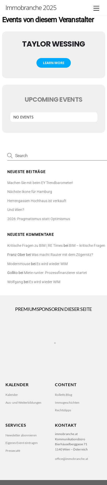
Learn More (53, 62)
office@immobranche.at (71, 459)
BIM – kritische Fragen (87, 245)
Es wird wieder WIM (52, 264)
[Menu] (96, 8)
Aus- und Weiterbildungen (23, 402)
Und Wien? (15, 210)
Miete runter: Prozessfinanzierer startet (55, 273)
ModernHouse (18, 264)
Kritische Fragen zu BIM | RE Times (35, 245)
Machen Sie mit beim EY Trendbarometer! (40, 183)
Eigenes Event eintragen (21, 443)
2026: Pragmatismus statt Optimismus (38, 219)
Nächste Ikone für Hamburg (29, 192)
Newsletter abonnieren (21, 435)
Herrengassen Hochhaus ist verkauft (36, 201)
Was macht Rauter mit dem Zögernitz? (62, 255)
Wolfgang (15, 282)
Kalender (11, 395)
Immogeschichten (67, 402)
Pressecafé (12, 451)
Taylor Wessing (53, 44)
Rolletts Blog (63, 395)
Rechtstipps (63, 410)
